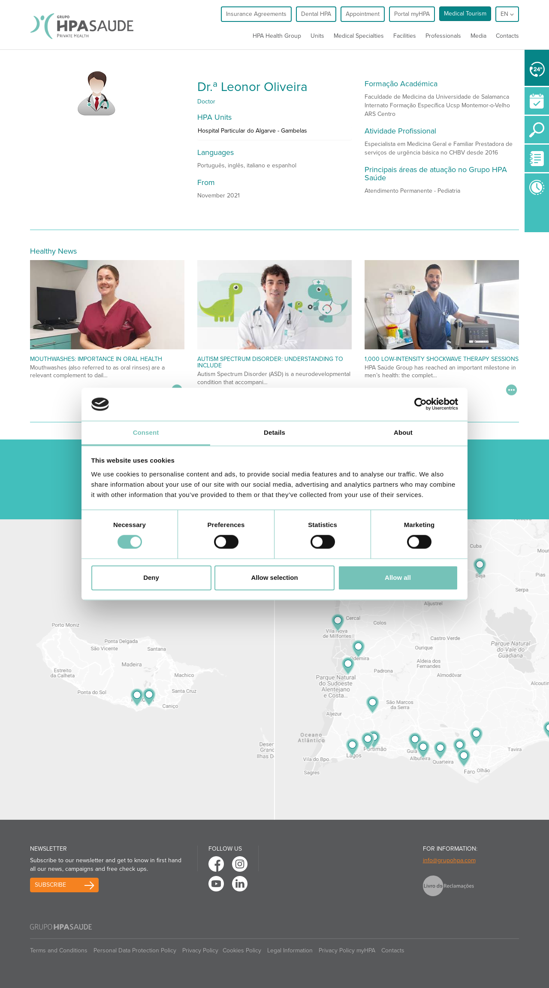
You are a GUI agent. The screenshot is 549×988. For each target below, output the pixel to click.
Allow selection (274, 577)
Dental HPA (316, 14)
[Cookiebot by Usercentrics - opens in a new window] (420, 404)
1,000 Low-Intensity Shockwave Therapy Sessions (442, 359)
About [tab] (403, 432)
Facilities (404, 35)
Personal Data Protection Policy (135, 950)
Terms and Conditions (58, 950)
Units (317, 35)
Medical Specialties (359, 35)
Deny (151, 577)
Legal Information (290, 950)
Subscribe (50, 884)
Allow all (398, 577)
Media (478, 35)
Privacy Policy (200, 950)
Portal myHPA (412, 14)
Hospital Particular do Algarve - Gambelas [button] (252, 130)
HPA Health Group (277, 35)
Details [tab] (274, 432)
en (507, 14)
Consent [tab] (146, 432)
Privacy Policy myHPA (347, 950)
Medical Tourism (465, 13)
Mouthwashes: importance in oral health (96, 359)
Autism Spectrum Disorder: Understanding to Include (270, 362)
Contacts (507, 35)
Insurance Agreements (256, 14)
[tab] (274, 133)
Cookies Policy (242, 950)
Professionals (443, 35)
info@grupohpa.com (449, 860)
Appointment (363, 14)
